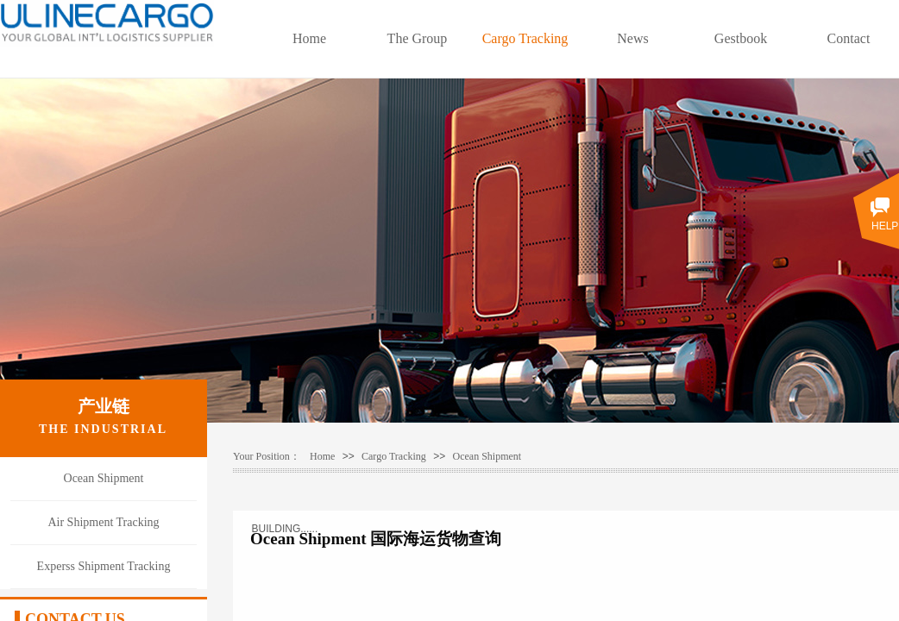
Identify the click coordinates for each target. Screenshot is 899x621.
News (632, 38)
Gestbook (740, 38)
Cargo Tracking (525, 38)
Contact (849, 38)
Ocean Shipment (487, 456)
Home (309, 38)
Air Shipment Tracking (103, 522)
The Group (417, 38)
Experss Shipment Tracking (104, 566)
